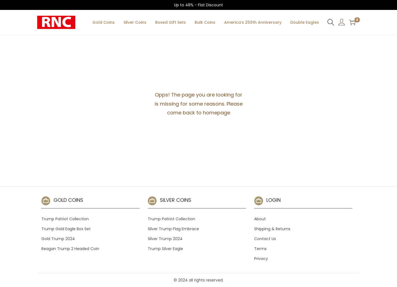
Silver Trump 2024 (165, 239)
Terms (260, 248)
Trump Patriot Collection (65, 219)
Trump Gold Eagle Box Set (66, 229)
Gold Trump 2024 (58, 239)
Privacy (261, 258)
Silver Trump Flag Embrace (173, 229)
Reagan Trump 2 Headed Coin (70, 248)
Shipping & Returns (272, 229)
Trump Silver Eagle (165, 248)
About (260, 219)
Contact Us (265, 239)
